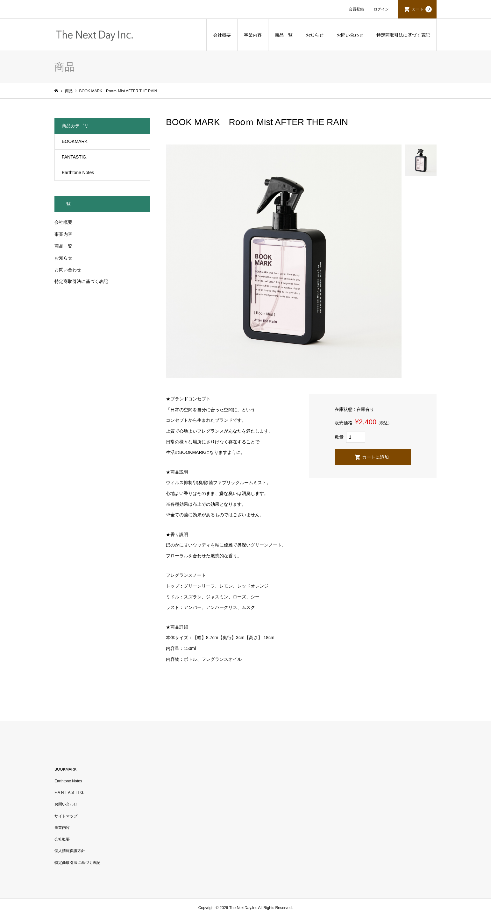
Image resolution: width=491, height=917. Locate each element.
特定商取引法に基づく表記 (403, 35)
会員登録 (356, 9)
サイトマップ (65, 816)
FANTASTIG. (75, 156)
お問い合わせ (350, 35)
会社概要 (222, 35)
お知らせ (315, 35)
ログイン (381, 9)
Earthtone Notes (78, 172)
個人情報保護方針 (69, 851)
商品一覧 (284, 35)
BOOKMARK (75, 141)
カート (422, 9)
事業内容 (253, 35)
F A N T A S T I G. (69, 792)
